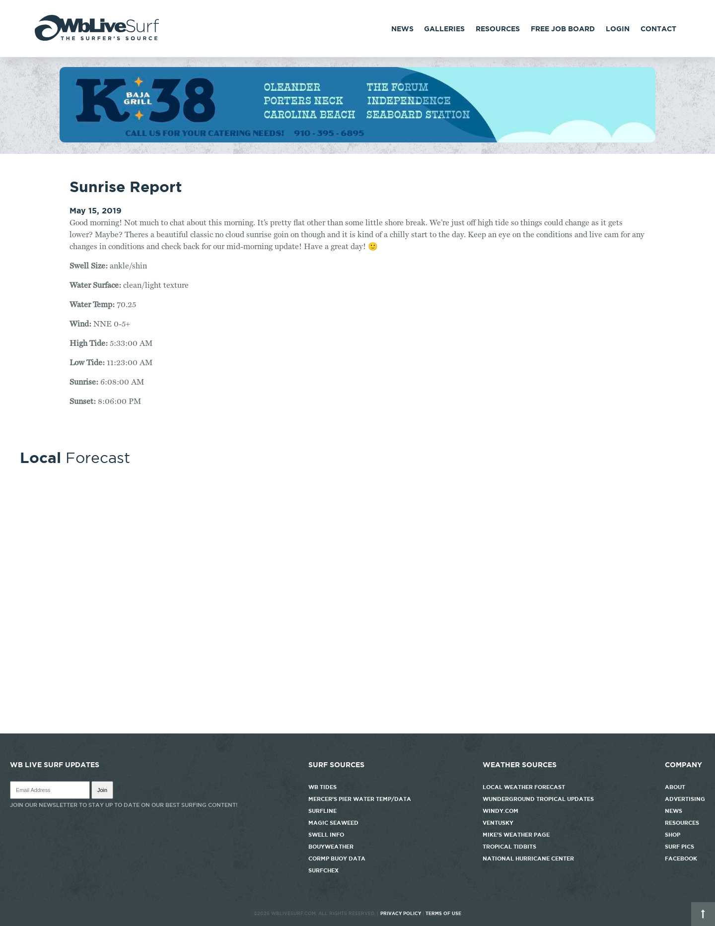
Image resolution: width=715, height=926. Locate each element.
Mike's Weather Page (516, 835)
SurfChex (323, 870)
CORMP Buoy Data (336, 858)
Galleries (444, 29)
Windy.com (500, 811)
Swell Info (326, 835)
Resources (498, 29)
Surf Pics (679, 847)
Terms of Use (443, 913)
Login (618, 29)
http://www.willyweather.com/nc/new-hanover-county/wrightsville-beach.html (357, 728)
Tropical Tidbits (509, 847)
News (402, 29)
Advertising (685, 799)
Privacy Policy (400, 913)
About (675, 787)
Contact (658, 29)
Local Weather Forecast (524, 787)
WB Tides (322, 787)
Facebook (681, 858)
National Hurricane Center (528, 858)
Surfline (323, 811)
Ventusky (498, 823)
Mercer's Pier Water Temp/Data (359, 799)
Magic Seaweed (333, 823)
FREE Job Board (563, 29)
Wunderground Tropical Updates (538, 799)
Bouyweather (331, 847)
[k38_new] (357, 140)
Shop (672, 835)
